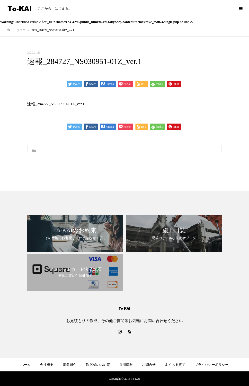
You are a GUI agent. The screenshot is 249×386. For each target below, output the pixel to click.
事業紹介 (69, 365)
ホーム (25, 365)
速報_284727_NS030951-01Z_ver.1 (55, 104)
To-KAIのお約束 (98, 365)
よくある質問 (175, 365)
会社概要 (46, 365)
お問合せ (149, 365)
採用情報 (126, 365)
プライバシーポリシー (212, 365)
